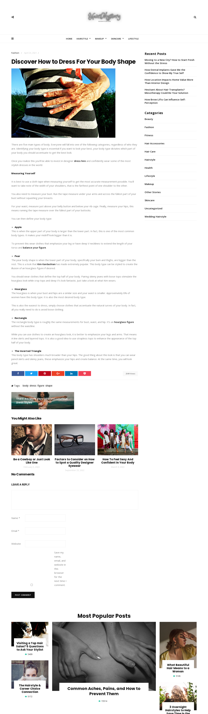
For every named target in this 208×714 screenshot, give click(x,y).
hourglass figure (124, 322)
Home (69, 38)
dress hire (80, 161)
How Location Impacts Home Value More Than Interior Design (169, 81)
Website (16, 543)
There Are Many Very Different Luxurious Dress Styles (42, 400)
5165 (178, 676)
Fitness (149, 135)
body (25, 386)
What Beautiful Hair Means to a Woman (178, 668)
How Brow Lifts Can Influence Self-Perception (165, 101)
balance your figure (34, 247)
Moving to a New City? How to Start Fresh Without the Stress (169, 61)
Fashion (15, 52)
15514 (104, 701)
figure (41, 386)
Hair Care (150, 151)
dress (33, 386)
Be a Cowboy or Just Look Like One (31, 461)
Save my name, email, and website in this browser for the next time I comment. (60, 569)
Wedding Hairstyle (155, 216)
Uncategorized (153, 208)
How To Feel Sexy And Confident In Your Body (117, 461)
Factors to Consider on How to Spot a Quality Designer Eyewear (75, 462)
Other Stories (153, 192)
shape (49, 386)
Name (15, 518)
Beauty (149, 119)
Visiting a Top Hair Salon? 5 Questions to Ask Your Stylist (30, 646)
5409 (30, 654)
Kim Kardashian (46, 264)
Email (15, 530)
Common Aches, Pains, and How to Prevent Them (103, 691)
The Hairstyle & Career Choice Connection (30, 688)
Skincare (116, 38)
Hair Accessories (154, 143)
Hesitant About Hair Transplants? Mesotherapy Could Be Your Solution (166, 91)
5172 (30, 696)
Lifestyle (133, 38)
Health (149, 167)
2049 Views (130, 373)
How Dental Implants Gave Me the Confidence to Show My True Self (165, 71)
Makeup (99, 38)
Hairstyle (82, 38)
